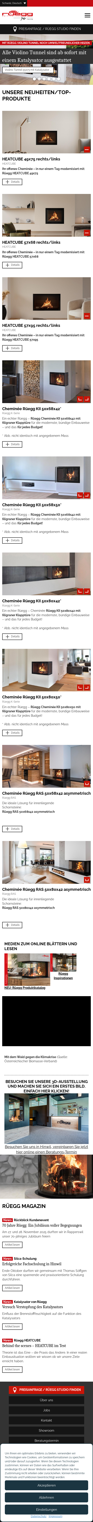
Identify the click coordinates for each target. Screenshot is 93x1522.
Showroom (46, 1430)
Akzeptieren (46, 1485)
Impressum (55, 1516)
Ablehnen (46, 1498)
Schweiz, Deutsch (12, 3)
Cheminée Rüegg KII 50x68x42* (31, 408)
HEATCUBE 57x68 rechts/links (31, 242)
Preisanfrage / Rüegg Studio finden (46, 29)
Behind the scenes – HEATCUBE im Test (34, 1345)
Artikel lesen (12, 1244)
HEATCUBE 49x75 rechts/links (31, 159)
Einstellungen (46, 1510)
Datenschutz (38, 1516)
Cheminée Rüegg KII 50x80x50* (31, 697)
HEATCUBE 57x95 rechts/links (31, 325)
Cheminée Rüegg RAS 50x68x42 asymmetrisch (46, 793)
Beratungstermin (47, 1440)
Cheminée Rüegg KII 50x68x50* (31, 504)
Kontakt (46, 1420)
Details (12, 182)
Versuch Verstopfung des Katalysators (32, 1307)
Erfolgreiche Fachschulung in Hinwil (31, 1264)
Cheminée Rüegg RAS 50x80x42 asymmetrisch (46, 889)
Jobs (46, 1410)
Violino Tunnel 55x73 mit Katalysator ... (28, 69)
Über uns (46, 1400)
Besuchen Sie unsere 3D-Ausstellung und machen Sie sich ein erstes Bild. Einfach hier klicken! (47, 1086)
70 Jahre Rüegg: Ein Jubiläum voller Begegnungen (42, 1225)
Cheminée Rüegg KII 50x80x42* (31, 601)
